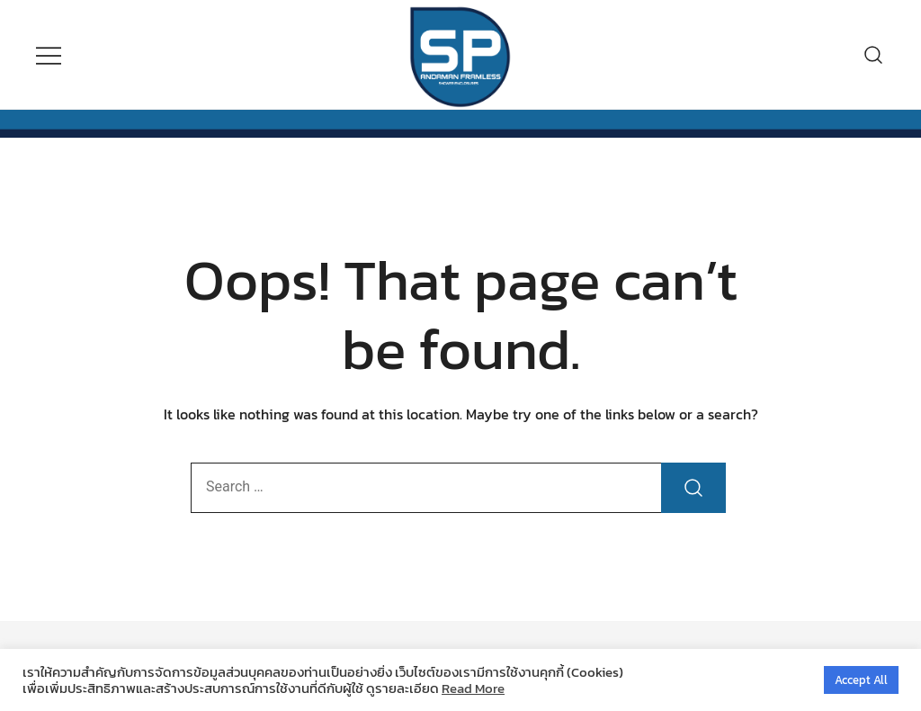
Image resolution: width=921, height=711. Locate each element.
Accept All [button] (861, 679)
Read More (473, 688)
